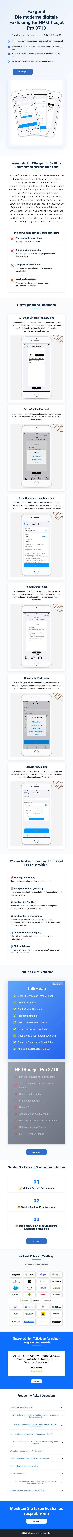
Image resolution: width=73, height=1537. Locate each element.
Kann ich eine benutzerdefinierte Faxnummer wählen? (31, 1434)
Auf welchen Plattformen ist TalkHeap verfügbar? (29, 1459)
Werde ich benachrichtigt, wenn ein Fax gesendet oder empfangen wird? (35, 1425)
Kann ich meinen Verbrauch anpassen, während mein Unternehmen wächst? (35, 1482)
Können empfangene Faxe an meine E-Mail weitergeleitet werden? (35, 1443)
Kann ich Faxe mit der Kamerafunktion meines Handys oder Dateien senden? (35, 1416)
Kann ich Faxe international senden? (24, 1466)
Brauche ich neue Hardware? (21, 1407)
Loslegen (22, 71)
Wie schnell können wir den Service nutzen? (27, 1451)
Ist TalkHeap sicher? (18, 1474)
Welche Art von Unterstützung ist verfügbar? (27, 1491)
